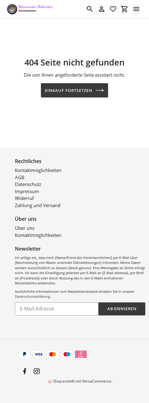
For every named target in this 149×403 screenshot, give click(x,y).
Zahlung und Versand (37, 205)
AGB (19, 177)
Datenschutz (28, 184)
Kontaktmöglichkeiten (38, 170)
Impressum (27, 191)
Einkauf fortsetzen (74, 90)
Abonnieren (121, 308)
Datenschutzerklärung (32, 296)
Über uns (24, 228)
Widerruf (24, 198)
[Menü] (136, 9)
